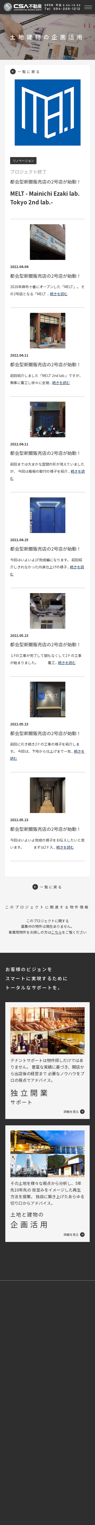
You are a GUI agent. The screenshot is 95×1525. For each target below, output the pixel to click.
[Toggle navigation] (88, 6)
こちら (56, 932)
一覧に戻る (25, 71)
